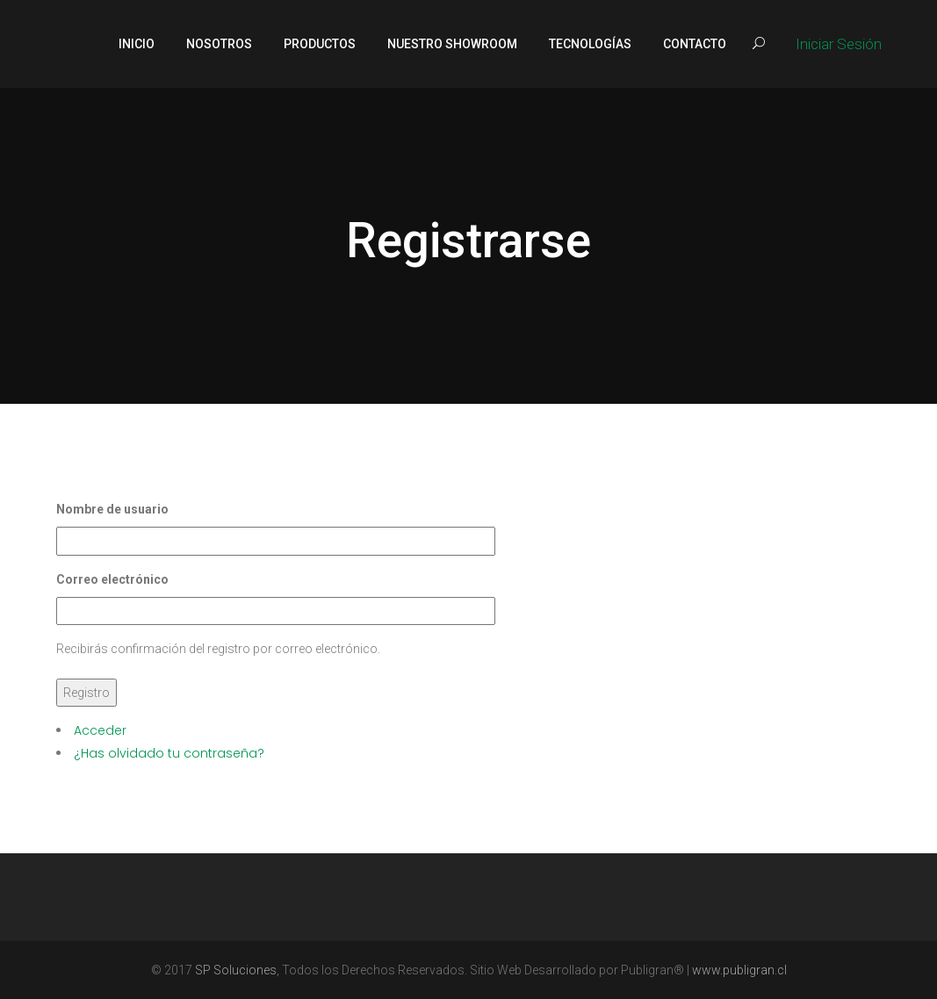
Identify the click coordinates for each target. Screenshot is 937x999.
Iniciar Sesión (839, 44)
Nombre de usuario (112, 509)
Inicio (137, 44)
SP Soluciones (236, 970)
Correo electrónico (112, 579)
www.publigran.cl (739, 970)
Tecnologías (590, 44)
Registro (86, 693)
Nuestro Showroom (452, 44)
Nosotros (219, 44)
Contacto (694, 44)
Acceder (100, 730)
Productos (320, 44)
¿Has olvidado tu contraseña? (169, 753)
